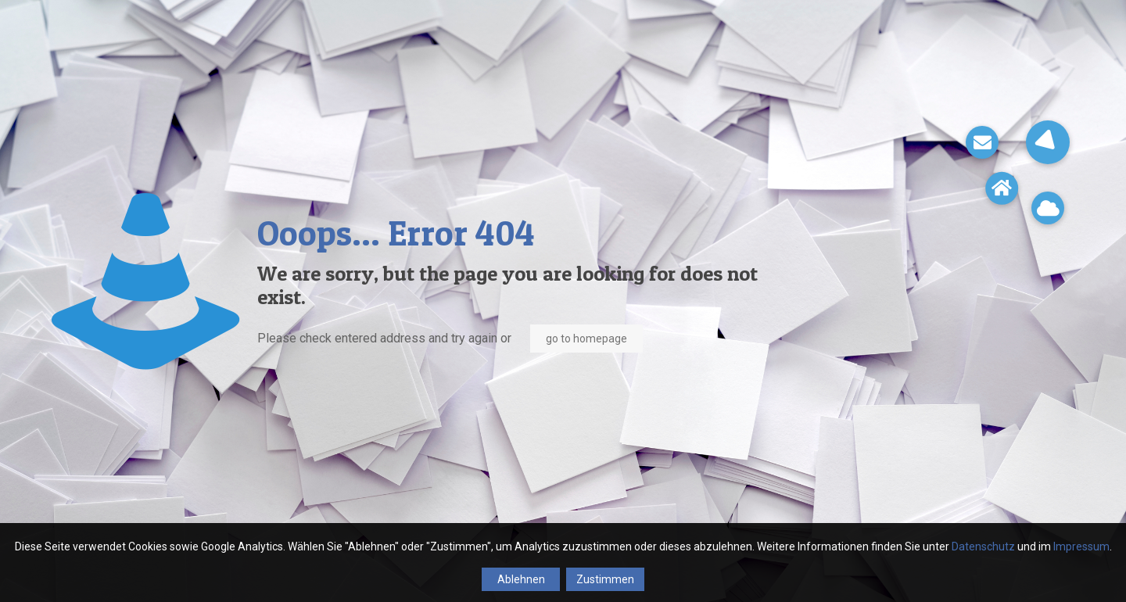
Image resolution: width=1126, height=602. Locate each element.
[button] (1048, 142)
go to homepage (586, 338)
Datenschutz (983, 546)
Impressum (1081, 546)
